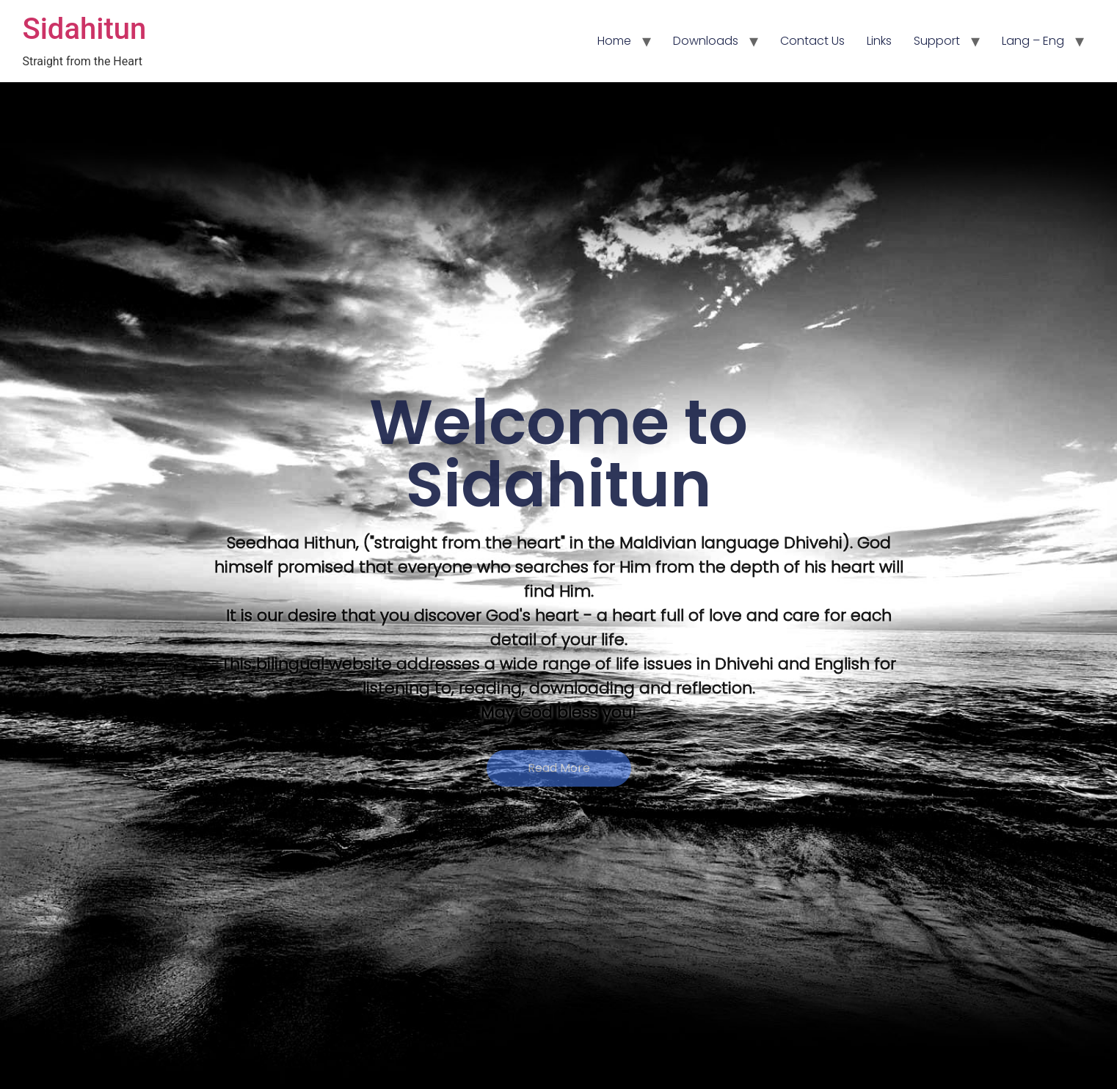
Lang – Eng (1033, 40)
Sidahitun (84, 29)
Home (614, 40)
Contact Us (812, 40)
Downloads (705, 40)
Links (879, 40)
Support (937, 40)
